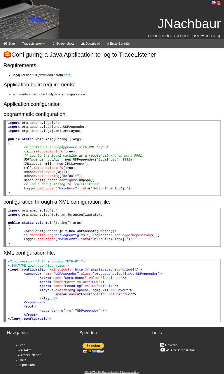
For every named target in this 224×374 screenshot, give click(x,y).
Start (9, 43)
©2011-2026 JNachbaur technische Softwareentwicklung (111, 372)
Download (90, 43)
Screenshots (63, 43)
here (67, 75)
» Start (20, 345)
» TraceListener (29, 355)
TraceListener (33, 43)
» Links (21, 360)
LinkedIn (168, 345)
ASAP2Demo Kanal (177, 350)
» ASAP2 (24, 350)
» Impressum (25, 365)
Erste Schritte (118, 43)
